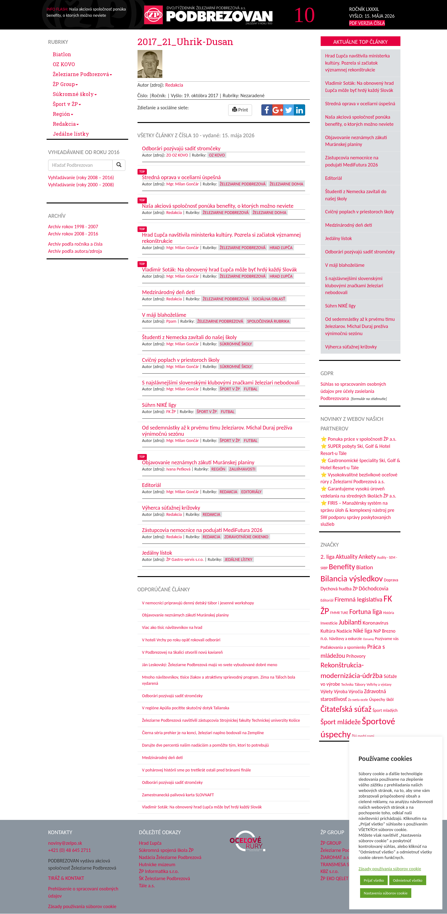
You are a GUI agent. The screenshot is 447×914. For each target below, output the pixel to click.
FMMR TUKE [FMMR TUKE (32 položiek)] (339, 613)
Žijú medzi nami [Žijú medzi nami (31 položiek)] (363, 736)
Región (63, 114)
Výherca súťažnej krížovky (351, 347)
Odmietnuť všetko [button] (407, 880)
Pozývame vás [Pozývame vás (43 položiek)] (387, 638)
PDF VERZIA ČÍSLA (367, 23)
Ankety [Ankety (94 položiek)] (367, 556)
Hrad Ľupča (281, 247)
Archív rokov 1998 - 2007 (73, 227)
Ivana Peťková (178, 469)
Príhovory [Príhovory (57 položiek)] (355, 656)
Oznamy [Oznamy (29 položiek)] (368, 639)
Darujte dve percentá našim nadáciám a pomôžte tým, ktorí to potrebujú (205, 745)
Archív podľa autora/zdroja (75, 251)
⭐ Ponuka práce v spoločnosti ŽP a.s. (358, 439)
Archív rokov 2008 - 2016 (73, 234)
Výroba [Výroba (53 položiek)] (340, 691)
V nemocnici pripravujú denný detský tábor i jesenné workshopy (198, 603)
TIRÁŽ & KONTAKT (66, 878)
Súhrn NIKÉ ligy (340, 306)
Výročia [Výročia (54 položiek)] (356, 691)
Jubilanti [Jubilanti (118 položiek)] (350, 622)
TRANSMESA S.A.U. (340, 864)
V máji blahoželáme (345, 265)
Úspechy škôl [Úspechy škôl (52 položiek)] (381, 699)
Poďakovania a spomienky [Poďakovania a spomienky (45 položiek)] (343, 647)
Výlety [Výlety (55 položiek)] (327, 691)
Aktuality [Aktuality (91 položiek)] (347, 556)
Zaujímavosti (242, 469)
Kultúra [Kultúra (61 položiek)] (328, 631)
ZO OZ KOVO (177, 155)
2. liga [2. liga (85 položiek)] (328, 556)
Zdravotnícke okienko (246, 536)
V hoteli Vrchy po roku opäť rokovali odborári (181, 640)
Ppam (171, 321)
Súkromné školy (75, 94)
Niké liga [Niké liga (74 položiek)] (362, 630)
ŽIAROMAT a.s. (335, 857)
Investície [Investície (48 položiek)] (329, 623)
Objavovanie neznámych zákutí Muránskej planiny (185, 615)
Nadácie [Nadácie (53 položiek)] (344, 631)
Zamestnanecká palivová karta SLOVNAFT (178, 795)
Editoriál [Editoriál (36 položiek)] (327, 600)
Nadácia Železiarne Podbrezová (170, 857)
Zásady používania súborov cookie (390, 868)
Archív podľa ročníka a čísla (75, 244)
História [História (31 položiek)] (388, 613)
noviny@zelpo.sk (65, 843)
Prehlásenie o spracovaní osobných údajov (83, 892)
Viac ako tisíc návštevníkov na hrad (172, 627)
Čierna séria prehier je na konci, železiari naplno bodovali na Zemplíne (203, 732)
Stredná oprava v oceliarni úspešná (360, 104)
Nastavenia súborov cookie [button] (386, 893)
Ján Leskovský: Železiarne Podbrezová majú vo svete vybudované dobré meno (210, 664)
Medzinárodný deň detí (162, 757)
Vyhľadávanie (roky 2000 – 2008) (81, 185)
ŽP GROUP (331, 843)
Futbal (250, 389)
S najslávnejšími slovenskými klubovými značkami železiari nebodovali (354, 285)
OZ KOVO (64, 64)
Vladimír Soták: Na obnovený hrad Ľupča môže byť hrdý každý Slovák (202, 807)
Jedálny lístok (338, 238)
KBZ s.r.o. (330, 871)
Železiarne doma (286, 184)
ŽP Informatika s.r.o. (159, 871)
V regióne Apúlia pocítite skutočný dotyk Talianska (185, 708)
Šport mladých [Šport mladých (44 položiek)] (385, 710)
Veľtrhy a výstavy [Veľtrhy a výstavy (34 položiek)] (379, 684)
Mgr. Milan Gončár (182, 184)
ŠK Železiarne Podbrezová (164, 878)
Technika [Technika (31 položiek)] (347, 684)
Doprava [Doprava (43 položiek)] (391, 580)
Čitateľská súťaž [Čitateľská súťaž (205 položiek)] (346, 709)
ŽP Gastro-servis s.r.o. (185, 559)
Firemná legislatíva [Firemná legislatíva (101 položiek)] (358, 599)
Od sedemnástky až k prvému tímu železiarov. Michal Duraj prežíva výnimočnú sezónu (360, 326)
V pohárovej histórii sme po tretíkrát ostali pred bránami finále (196, 770)
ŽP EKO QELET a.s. (338, 878)
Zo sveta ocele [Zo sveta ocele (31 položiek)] (358, 700)
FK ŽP (171, 411)
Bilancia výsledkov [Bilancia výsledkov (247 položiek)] (352, 578)
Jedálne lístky (71, 133)
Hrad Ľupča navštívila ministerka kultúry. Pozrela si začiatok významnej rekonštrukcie (357, 63)
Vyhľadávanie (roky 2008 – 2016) (81, 177)
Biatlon (62, 54)
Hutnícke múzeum (157, 864)
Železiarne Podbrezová (82, 74)
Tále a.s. (147, 886)
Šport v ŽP (67, 104)
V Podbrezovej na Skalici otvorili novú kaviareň (182, 652)
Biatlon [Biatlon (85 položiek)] (364, 567)
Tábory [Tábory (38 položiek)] (359, 684)
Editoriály (251, 491)
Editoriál (333, 178)
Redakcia (66, 124)
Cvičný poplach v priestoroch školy (359, 212)
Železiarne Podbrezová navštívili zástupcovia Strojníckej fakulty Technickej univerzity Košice (221, 720)
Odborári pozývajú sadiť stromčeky (172, 695)
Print (240, 110)
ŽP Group (65, 84)
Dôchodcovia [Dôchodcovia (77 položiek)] (374, 588)
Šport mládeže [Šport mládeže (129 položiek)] (341, 722)
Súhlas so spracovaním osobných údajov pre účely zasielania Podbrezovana (353, 391)
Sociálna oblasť (269, 299)
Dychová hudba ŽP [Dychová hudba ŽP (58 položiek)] (339, 589)
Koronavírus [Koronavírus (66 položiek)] (375, 623)
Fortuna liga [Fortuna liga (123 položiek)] (365, 611)
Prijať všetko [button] (374, 880)
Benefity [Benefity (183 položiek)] (342, 566)
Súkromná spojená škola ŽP (166, 850)
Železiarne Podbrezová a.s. (347, 850)
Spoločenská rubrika (268, 321)
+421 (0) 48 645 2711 (69, 850)
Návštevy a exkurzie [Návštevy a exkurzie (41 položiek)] (345, 638)
